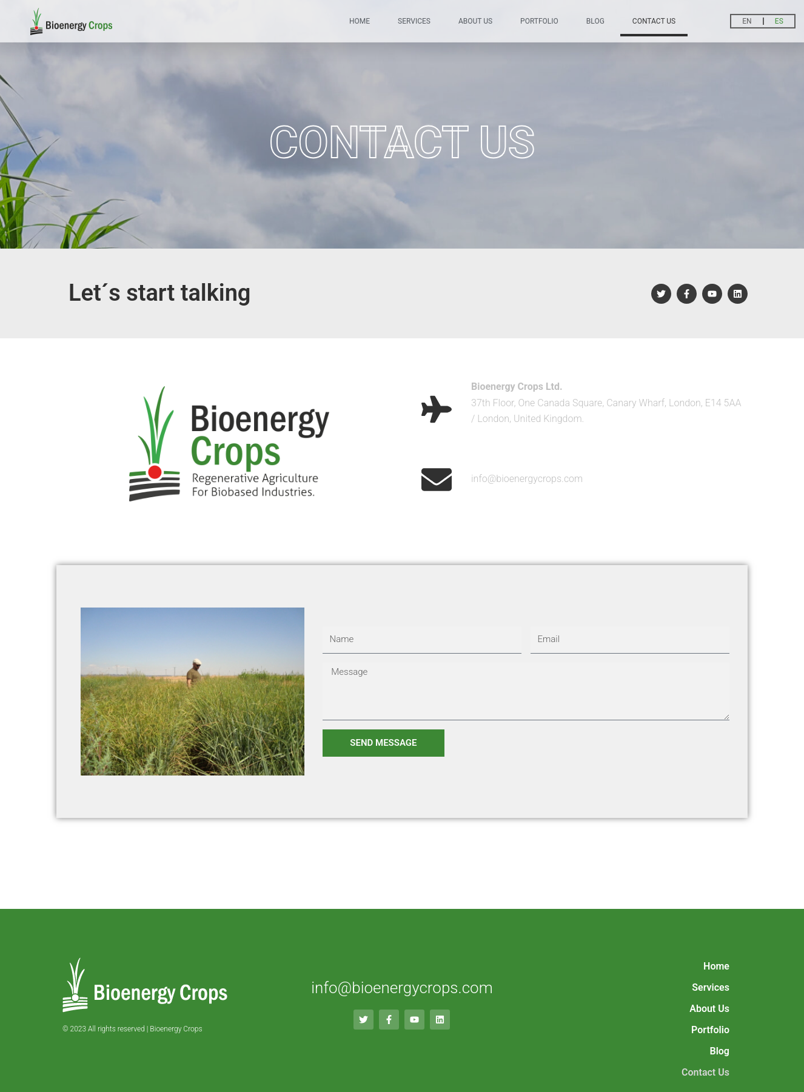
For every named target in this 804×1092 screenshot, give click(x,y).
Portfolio (539, 19)
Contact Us (653, 19)
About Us (475, 19)
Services (414, 19)
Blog (595, 19)
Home (359, 19)
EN (746, 19)
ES (779, 19)
